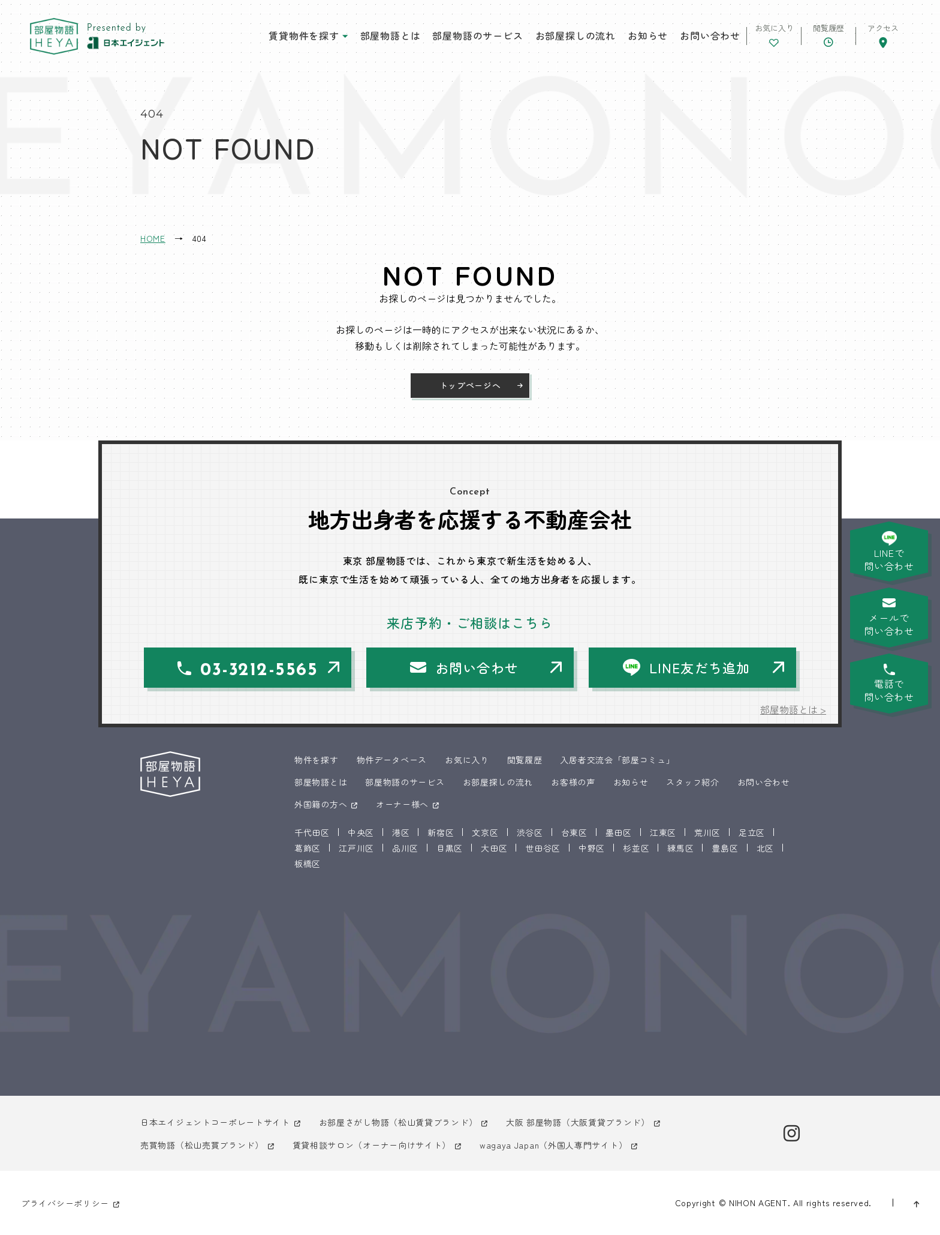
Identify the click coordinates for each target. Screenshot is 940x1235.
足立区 (752, 832)
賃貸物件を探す (304, 35)
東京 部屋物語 (54, 36)
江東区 (663, 832)
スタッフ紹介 (692, 782)
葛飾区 (307, 848)
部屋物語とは (390, 35)
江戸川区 (356, 848)
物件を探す (316, 760)
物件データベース (392, 760)
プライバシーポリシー (65, 1203)
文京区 (485, 832)
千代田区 (312, 832)
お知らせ (648, 35)
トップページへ (470, 385)
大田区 (494, 848)
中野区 (592, 848)
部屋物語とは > (793, 709)
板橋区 (307, 863)
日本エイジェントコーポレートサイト (215, 1122)
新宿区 (440, 832)
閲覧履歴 (525, 760)
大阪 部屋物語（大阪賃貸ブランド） (578, 1122)
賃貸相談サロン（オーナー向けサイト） (372, 1145)
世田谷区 (543, 848)
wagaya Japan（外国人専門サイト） (553, 1145)
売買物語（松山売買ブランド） (202, 1145)
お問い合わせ (710, 35)
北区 (765, 848)
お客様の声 (573, 782)
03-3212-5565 (259, 670)
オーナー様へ (402, 804)
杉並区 (636, 848)
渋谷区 (530, 832)
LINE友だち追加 (699, 667)
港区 (400, 832)
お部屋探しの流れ (575, 35)
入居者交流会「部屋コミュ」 (617, 760)
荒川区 (707, 832)
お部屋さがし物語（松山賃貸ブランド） (398, 1122)
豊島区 (725, 848)
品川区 (405, 848)
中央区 (361, 832)
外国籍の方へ (320, 804)
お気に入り (467, 760)
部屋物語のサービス (477, 35)
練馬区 (680, 848)
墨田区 (618, 832)
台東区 (574, 832)
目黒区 (449, 848)
